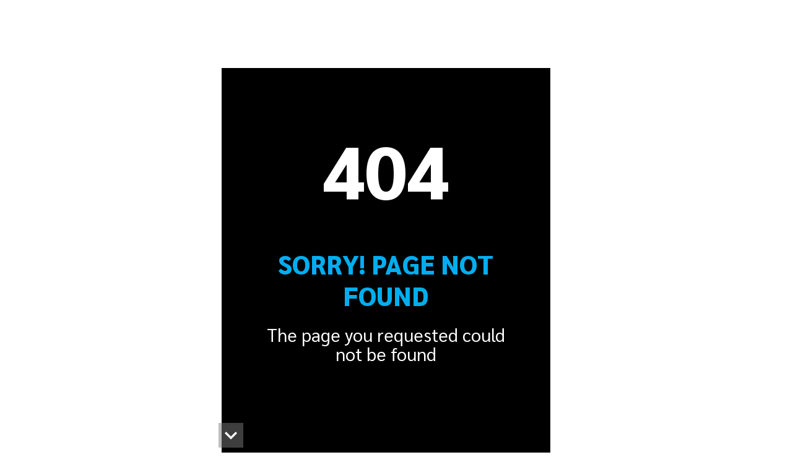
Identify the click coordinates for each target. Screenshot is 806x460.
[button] (231, 435)
